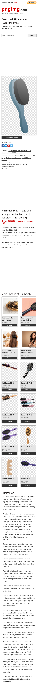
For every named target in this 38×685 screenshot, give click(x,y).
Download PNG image (12, 137)
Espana (16, 2)
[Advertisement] (19, 57)
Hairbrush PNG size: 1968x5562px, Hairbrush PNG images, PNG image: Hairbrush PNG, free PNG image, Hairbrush (18, 158)
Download (9, 325)
